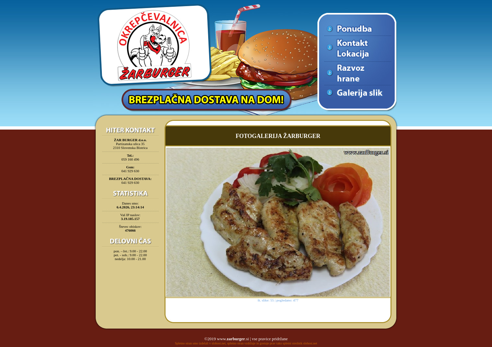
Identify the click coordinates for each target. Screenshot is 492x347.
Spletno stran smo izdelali (192, 343)
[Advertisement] (130, 279)
